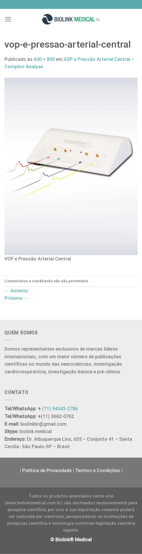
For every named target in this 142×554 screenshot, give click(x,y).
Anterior (16, 291)
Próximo (16, 298)
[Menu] (8, 19)
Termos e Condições (97, 470)
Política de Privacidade (47, 470)
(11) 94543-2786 (60, 409)
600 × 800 (44, 59)
